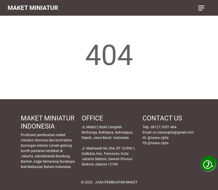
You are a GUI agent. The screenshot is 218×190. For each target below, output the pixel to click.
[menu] (204, 8)
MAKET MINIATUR (33, 7)
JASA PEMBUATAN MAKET (116, 182)
